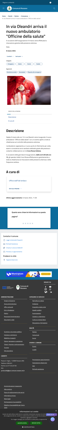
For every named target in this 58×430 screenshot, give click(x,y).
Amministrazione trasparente (13, 386)
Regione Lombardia (8, 2)
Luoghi (34, 350)
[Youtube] (50, 287)
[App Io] (51, 292)
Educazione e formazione (39, 323)
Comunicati (35, 335)
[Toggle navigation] (3, 8)
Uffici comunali (8, 307)
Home (4, 16)
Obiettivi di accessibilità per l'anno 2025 (14, 406)
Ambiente (35, 304)
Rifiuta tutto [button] (36, 423)
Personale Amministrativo (12, 316)
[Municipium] (46, 292)
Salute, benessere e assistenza (13, 341)
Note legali (7, 399)
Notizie (16, 16)
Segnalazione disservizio (39, 363)
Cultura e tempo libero (39, 320)
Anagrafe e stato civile (39, 307)
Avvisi (34, 338)
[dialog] (29, 419)
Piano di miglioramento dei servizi (14, 392)
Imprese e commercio (10, 335)
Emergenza (24, 16)
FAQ (33, 366)
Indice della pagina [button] (14, 111)
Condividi (10, 56)
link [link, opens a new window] (46, 419)
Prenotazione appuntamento (41, 360)
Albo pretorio (8, 389)
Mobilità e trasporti (10, 338)
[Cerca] (54, 8)
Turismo (6, 348)
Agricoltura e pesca (38, 301)
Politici (6, 313)
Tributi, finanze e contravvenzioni (14, 344)
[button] (29, 427)
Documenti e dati (9, 320)
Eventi (34, 346)
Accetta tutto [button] (22, 423)
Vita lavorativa (8, 351)
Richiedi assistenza (38, 369)
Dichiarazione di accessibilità (12, 402)
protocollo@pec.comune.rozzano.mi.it (12, 371)
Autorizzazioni (36, 313)
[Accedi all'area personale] (50, 2)
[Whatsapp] (50, 289)
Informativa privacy (10, 396)
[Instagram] (45, 289)
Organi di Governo (9, 301)
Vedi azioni (19, 56)
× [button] (56, 411)
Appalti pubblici (37, 310)
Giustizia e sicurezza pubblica (13, 332)
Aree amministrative (10, 304)
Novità (10, 16)
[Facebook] (45, 287)
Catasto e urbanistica (38, 316)
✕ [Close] (55, 414)
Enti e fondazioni (9, 310)
